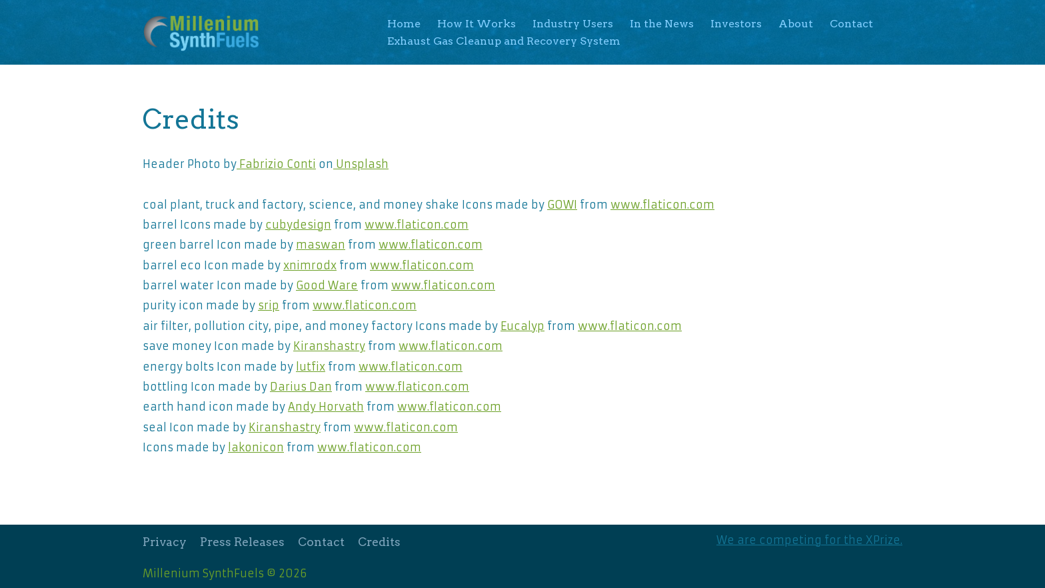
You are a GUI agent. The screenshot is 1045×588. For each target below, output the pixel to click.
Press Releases (242, 542)
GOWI (562, 204)
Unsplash (361, 164)
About (795, 23)
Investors (736, 23)
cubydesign (298, 224)
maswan (320, 244)
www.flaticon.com (662, 204)
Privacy (165, 542)
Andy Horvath (326, 406)
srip (268, 305)
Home (404, 23)
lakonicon (256, 447)
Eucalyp (522, 326)
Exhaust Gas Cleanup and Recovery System (503, 41)
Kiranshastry (329, 346)
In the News (662, 23)
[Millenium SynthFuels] (205, 32)
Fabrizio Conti (276, 164)
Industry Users (572, 23)
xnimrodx (310, 265)
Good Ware (327, 285)
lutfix (310, 366)
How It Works (476, 23)
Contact (851, 23)
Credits (379, 542)
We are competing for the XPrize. (809, 540)
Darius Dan (301, 386)
